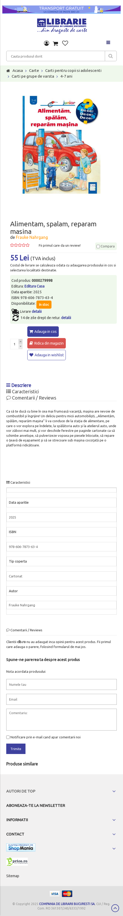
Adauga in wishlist (49, 355)
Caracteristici (22, 391)
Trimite (15, 749)
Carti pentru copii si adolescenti (73, 70)
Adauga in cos (45, 331)
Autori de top (20, 791)
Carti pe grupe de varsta (33, 76)
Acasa (17, 70)
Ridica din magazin (49, 343)
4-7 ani (66, 76)
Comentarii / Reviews (31, 398)
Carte (34, 70)
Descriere (18, 385)
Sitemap (12, 876)
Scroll (115, 908)
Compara (105, 246)
